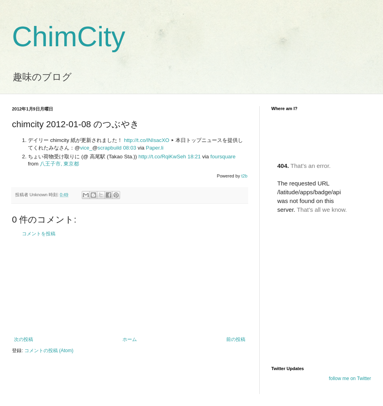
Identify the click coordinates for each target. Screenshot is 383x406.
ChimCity (68, 36)
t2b (244, 175)
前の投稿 (235, 339)
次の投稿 (23, 339)
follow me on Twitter (350, 378)
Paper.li (155, 148)
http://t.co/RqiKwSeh (162, 157)
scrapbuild (110, 148)
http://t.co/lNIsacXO (147, 140)
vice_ (86, 148)
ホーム (129, 339)
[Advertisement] (130, 287)
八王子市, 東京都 (59, 164)
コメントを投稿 (38, 234)
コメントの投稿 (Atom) (48, 350)
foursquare (222, 157)
